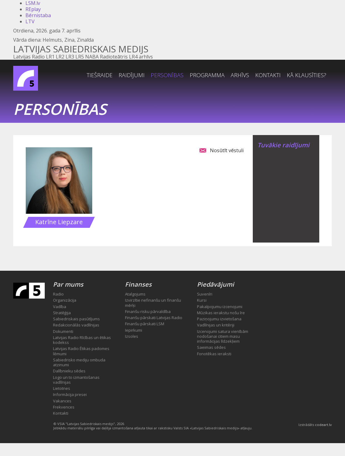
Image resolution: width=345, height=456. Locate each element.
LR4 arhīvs (141, 56)
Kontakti (268, 75)
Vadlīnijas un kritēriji (215, 325)
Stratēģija (62, 312)
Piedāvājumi (215, 284)
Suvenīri (204, 294)
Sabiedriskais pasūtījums (76, 319)
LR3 (70, 56)
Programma (207, 75)
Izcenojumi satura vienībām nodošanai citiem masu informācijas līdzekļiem (222, 336)
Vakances (62, 401)
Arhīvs (240, 75)
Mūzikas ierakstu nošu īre (221, 312)
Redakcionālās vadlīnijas (76, 325)
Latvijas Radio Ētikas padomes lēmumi (81, 351)
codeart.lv (323, 424)
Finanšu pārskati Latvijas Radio (153, 317)
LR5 (79, 56)
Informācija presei (70, 394)
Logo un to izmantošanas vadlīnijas (76, 380)
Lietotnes (61, 388)
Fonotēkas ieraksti (214, 353)
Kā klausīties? (306, 75)
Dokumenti (63, 331)
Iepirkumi (133, 330)
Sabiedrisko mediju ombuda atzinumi (79, 362)
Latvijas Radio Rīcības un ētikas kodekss (82, 340)
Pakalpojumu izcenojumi (219, 306)
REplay (33, 9)
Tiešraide (99, 75)
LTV (30, 21)
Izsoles (131, 336)
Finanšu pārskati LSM (144, 323)
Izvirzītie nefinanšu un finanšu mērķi (153, 302)
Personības (167, 75)
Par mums (68, 284)
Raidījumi (132, 75)
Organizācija (64, 300)
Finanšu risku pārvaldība (148, 311)
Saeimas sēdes (211, 347)
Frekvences (63, 407)
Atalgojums (135, 294)
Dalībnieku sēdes (69, 371)
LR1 (50, 56)
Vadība (59, 306)
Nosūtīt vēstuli (227, 150)
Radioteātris (114, 56)
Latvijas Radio (29, 56)
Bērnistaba (38, 15)
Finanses (138, 284)
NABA (92, 56)
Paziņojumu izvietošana (219, 319)
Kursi (202, 300)
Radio (58, 294)
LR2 (60, 56)
